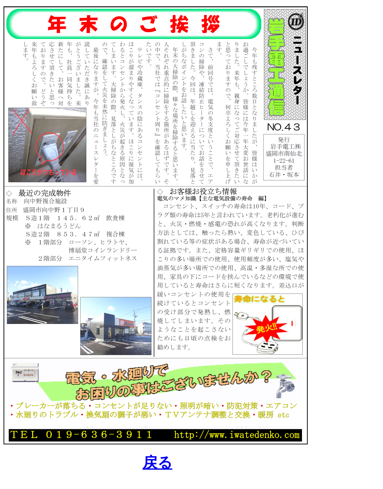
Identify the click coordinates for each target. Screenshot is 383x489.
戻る (157, 462)
